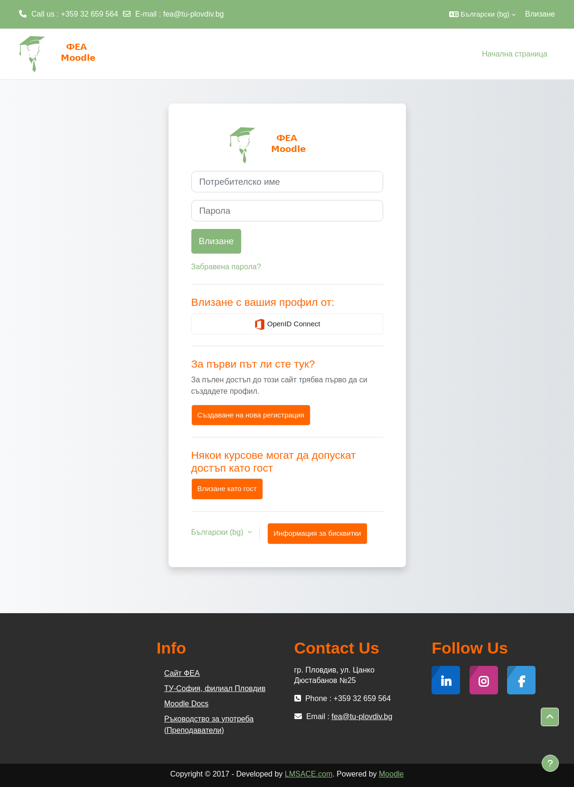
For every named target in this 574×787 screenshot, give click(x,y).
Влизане (540, 14)
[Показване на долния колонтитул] (550, 763)
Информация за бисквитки (317, 533)
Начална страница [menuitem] (514, 54)
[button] (482, 14)
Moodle (391, 774)
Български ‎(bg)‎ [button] (218, 532)
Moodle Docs (186, 704)
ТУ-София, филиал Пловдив (214, 688)
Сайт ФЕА (182, 673)
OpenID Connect (287, 324)
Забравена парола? (226, 267)
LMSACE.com (308, 774)
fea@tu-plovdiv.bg (193, 14)
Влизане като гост (227, 488)
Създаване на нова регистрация (251, 415)
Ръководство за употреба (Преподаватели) (209, 724)
